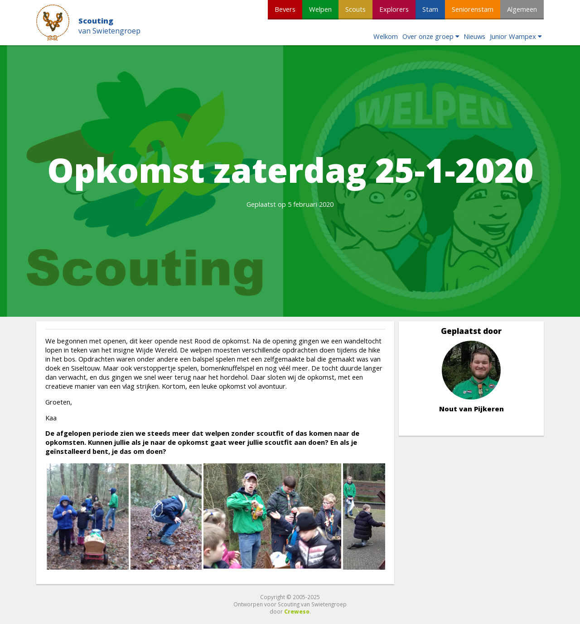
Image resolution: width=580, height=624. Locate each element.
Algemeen (522, 9)
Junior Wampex (513, 36)
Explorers (394, 9)
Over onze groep (428, 36)
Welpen (320, 9)
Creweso (296, 611)
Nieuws (474, 36)
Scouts (355, 9)
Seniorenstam (472, 9)
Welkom (385, 36)
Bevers (285, 9)
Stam (430, 9)
